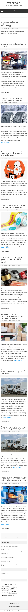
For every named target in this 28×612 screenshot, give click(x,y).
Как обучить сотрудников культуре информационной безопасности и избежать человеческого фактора (14, 478)
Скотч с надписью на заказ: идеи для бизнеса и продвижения (13, 206)
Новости (7, 37)
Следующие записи (20, 537)
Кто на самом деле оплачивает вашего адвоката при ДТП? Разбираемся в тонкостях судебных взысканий (14, 259)
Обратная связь (4, 573)
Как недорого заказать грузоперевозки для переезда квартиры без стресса (12, 316)
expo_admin (8, 49)
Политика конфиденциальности (8, 575)
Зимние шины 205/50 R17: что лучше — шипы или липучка (12, 99)
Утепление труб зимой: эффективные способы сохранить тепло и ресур (13, 24)
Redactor (7, 28)
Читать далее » (13, 88)
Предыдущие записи (7, 537)
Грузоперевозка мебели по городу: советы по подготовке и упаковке (13, 428)
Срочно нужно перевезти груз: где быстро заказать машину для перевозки (13, 371)
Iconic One (6, 610)
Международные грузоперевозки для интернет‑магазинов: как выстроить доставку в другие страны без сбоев (13, 548)
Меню (14, 11)
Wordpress (20, 610)
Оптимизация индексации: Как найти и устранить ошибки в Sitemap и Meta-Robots (12, 153)
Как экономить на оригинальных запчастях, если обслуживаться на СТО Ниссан (13, 44)
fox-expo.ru (14, 2)
